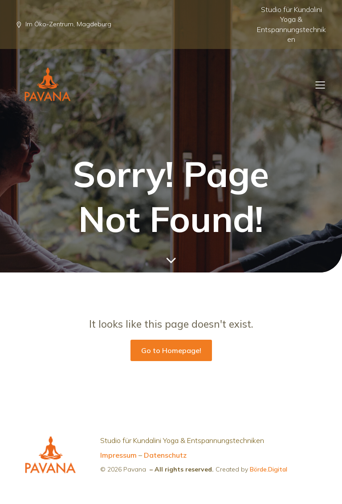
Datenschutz (165, 455)
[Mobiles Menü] (320, 84)
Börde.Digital (268, 469)
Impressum (118, 455)
